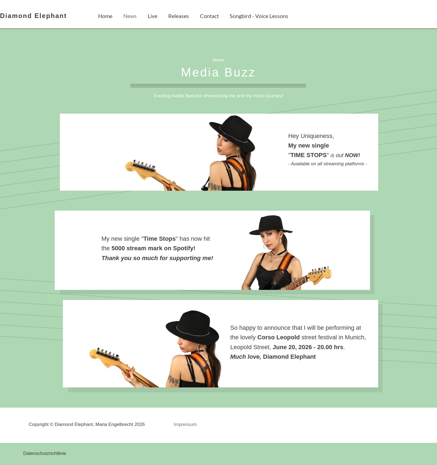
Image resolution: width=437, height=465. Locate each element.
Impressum (185, 424)
